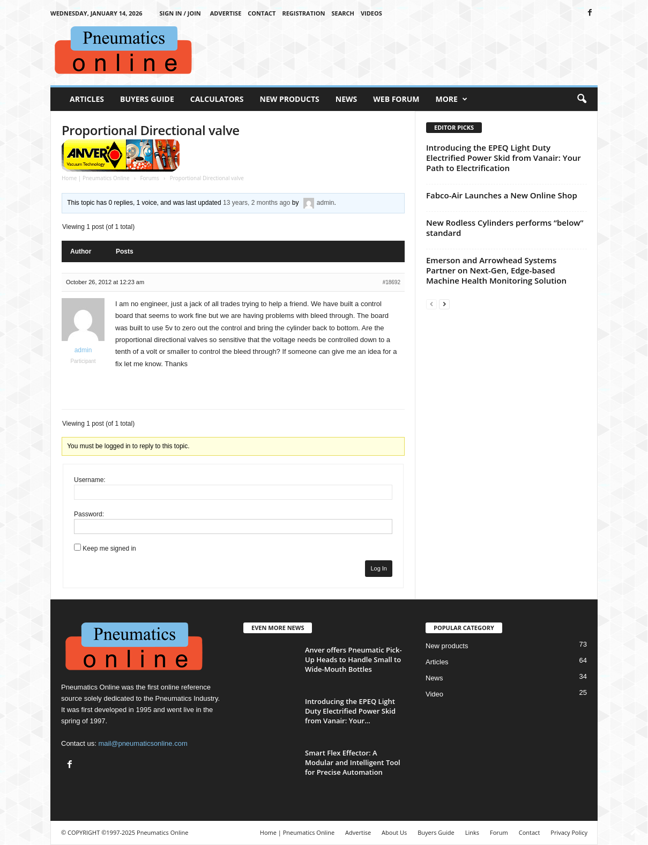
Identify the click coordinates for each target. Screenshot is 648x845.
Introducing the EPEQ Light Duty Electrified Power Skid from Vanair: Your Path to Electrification (503, 157)
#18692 (391, 282)
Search (342, 13)
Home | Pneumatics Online (96, 178)
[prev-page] (431, 303)
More (451, 99)
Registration (303, 13)
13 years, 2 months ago (256, 202)
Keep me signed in (109, 548)
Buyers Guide (147, 99)
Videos (371, 13)
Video (434, 694)
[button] (581, 99)
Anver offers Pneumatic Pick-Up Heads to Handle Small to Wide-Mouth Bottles (353, 659)
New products (447, 646)
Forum (499, 832)
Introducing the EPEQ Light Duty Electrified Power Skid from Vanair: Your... (350, 710)
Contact (261, 13)
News (346, 99)
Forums (149, 178)
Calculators (217, 99)
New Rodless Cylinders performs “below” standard (504, 227)
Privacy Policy (568, 832)
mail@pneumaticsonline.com (142, 743)
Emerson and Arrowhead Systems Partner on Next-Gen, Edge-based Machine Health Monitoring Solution (496, 270)
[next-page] (444, 303)
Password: (89, 514)
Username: (90, 480)
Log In (378, 568)
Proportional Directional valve (151, 130)
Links (472, 832)
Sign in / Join (179, 13)
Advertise (226, 13)
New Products (289, 99)
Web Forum (396, 99)
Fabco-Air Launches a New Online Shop (501, 195)
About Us (394, 832)
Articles (87, 99)
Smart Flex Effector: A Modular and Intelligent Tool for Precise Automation (352, 762)
